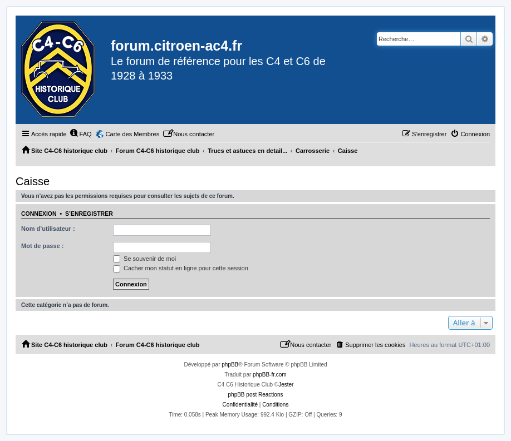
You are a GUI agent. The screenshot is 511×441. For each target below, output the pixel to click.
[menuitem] (81, 134)
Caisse (33, 181)
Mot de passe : (42, 245)
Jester (285, 384)
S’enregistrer (89, 213)
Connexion (39, 213)
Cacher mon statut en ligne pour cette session (180, 268)
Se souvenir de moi (144, 258)
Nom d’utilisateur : (48, 228)
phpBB (230, 364)
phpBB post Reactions (255, 395)
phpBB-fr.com (270, 374)
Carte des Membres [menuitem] (133, 134)
